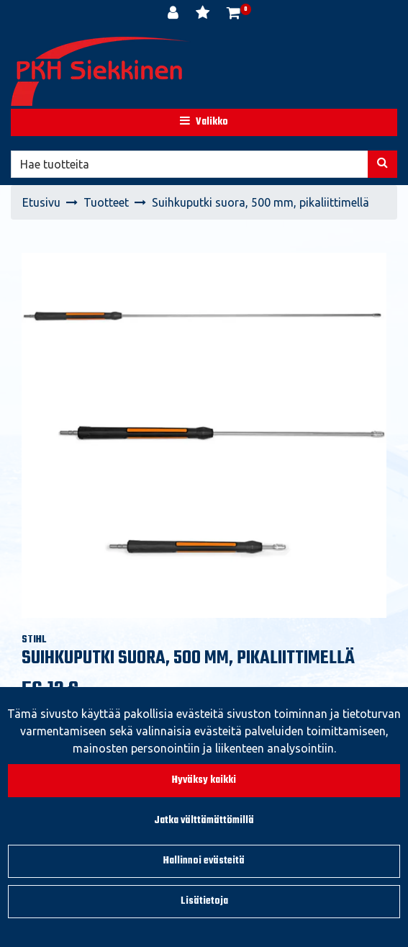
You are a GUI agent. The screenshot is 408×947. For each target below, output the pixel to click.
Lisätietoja (204, 901)
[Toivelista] (204, 14)
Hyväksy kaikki (204, 780)
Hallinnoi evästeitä (204, 861)
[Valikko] (204, 122)
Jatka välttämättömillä (204, 820)
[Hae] (189, 164)
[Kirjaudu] (174, 14)
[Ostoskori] (233, 14)
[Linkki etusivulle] (101, 71)
